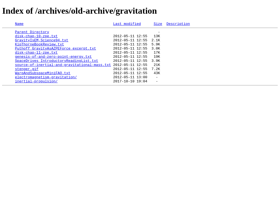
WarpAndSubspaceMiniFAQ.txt (43, 82)
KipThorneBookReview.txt (39, 48)
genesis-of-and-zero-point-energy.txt (53, 62)
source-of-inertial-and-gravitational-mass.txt (63, 72)
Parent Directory (32, 33)
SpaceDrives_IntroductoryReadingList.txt (56, 67)
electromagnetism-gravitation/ (46, 87)
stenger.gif (27, 77)
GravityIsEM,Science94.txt (41, 43)
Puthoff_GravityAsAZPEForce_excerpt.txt (55, 53)
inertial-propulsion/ (36, 92)
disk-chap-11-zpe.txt (36, 58)
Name (19, 24)
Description (178, 24)
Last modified (127, 24)
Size (158, 24)
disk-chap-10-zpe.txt (36, 38)
